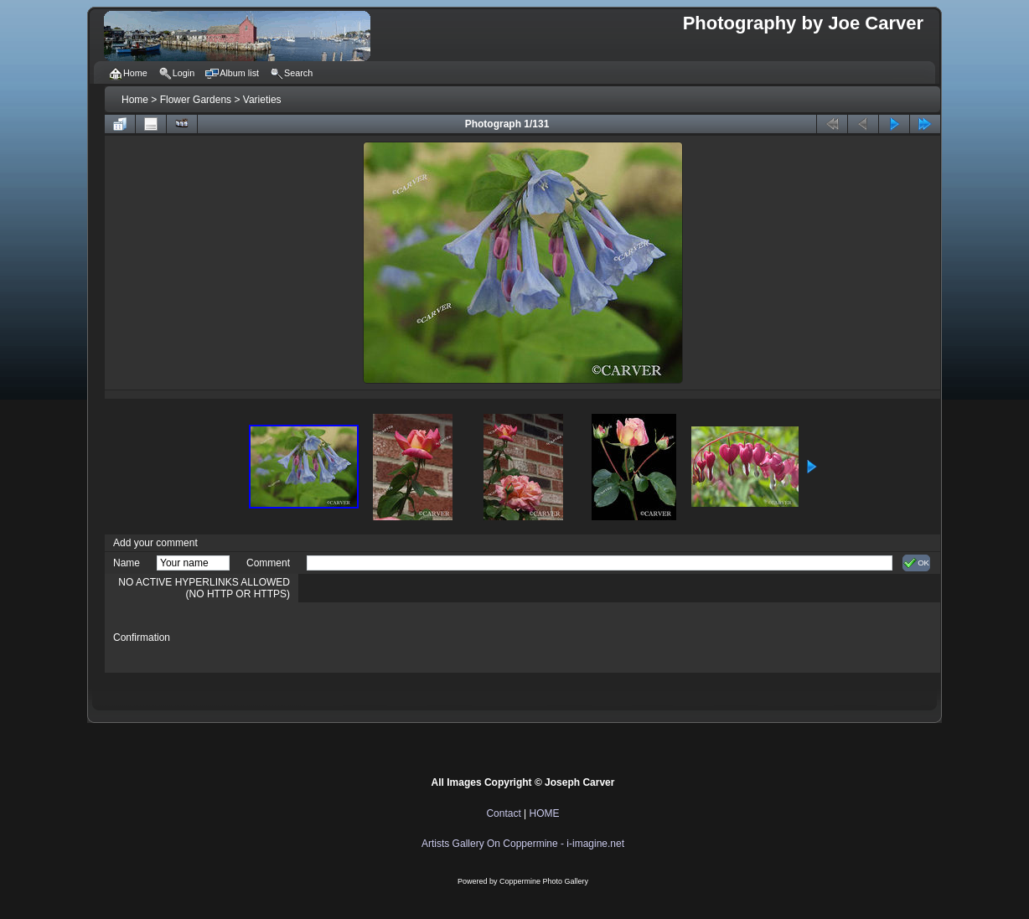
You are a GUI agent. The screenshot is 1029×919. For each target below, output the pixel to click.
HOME (545, 813)
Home (135, 100)
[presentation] (434, 637)
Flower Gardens (195, 100)
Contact (503, 813)
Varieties (262, 100)
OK (916, 563)
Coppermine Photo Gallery (543, 881)
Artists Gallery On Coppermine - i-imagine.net (522, 843)
